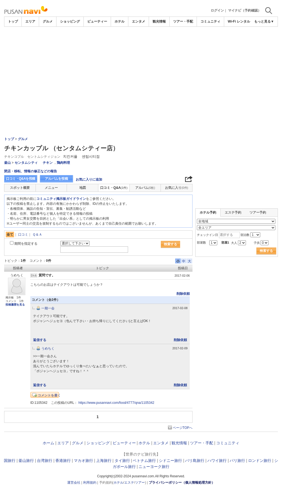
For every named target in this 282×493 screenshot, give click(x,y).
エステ (129, 482)
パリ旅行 (237, 460)
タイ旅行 (122, 460)
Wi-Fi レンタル (239, 21)
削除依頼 (183, 294)
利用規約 (89, 482)
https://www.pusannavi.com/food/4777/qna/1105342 (116, 403)
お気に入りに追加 (89, 179)
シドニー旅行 (170, 460)
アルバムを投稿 (56, 179)
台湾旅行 (44, 460)
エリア (30, 21)
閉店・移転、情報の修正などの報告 (30, 171)
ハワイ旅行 (217, 460)
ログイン (217, 10)
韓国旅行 (7, 460)
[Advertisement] (141, 41)
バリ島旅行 (194, 460)
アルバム (145, 188)
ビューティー (97, 21)
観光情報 (159, 21)
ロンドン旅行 (259, 460)
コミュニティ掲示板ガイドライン (61, 199)
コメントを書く (49, 395)
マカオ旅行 (83, 460)
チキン (48, 163)
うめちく (48, 348)
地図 (82, 188)
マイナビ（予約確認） (244, 10)
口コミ (23, 234)
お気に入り (176, 188)
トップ (13, 21)
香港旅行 (63, 460)
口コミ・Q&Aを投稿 (20, 179)
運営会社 (73, 482)
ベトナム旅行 (144, 460)
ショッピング (70, 21)
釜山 (7, 163)
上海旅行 (104, 460)
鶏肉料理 (63, 163)
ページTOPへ (182, 428)
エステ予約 (233, 212)
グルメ (48, 21)
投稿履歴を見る (15, 304)
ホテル (119, 21)
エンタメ (138, 21)
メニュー (51, 188)
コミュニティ (210, 21)
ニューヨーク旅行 (154, 466)
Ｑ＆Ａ (37, 234)
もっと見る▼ (264, 21)
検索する (170, 244)
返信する (39, 340)
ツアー (140, 482)
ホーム (48, 443)
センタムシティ (26, 163)
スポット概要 (20, 188)
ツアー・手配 (183, 21)
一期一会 (48, 308)
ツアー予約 (258, 212)
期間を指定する (25, 244)
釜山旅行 (26, 460)
